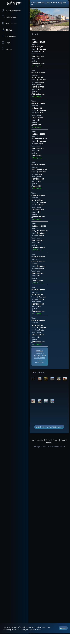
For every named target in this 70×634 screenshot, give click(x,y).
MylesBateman (50, 54)
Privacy (55, 332)
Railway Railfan (51, 166)
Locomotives (9, 36)
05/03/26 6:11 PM (42, 190)
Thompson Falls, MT (46, 98)
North (41, 65)
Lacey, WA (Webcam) (47, 155)
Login (6, 42)
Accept (63, 625)
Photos (7, 29)
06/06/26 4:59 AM (42, 39)
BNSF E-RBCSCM (48, 49)
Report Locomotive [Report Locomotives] (11, 10)
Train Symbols (9, 17)
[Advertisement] (44, 248)
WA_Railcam (49, 185)
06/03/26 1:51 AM (42, 77)
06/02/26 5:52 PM (42, 96)
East (40, 122)
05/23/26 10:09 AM (43, 152)
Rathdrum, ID (44, 79)
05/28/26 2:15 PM (42, 115)
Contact (49, 334)
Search (7, 49)
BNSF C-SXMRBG (48, 68)
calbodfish (48, 110)
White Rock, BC (45, 42)
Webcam (41, 157)
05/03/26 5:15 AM (42, 209)
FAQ (33, 332)
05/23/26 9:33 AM (42, 171)
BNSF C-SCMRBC (48, 87)
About (63, 332)
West (41, 84)
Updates (40, 332)
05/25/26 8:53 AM (42, 133)
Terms (48, 332)
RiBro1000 (47, 91)
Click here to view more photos (49, 319)
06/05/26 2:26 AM (42, 58)
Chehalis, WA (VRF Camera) (49, 173)
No (39, 51)
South (41, 47)
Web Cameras (9, 23)
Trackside (41, 44)
